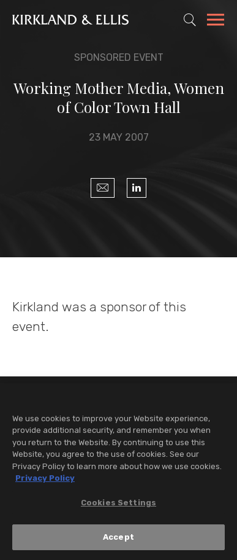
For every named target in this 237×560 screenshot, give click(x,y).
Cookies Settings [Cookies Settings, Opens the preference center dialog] (118, 503)
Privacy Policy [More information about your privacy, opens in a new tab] (45, 478)
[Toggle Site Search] (189, 19)
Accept (118, 537)
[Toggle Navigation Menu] (215, 21)
